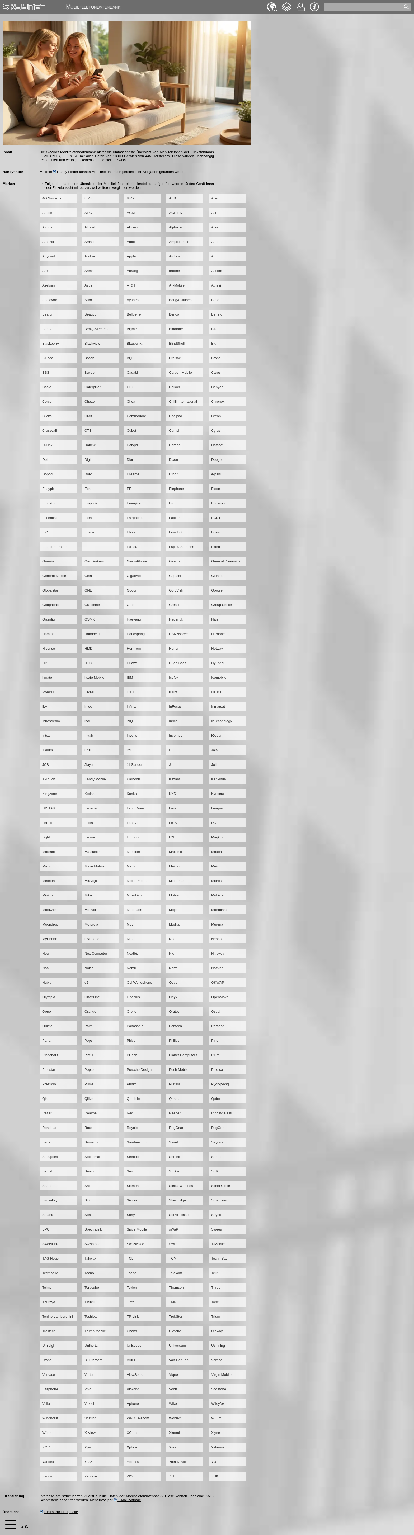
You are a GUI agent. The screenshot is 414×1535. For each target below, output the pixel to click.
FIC (45, 532)
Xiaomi (174, 1433)
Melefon (48, 881)
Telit (214, 1273)
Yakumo (217, 1447)
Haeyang (134, 619)
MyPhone (49, 939)
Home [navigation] (7, 6)
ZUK (214, 1476)
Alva (214, 227)
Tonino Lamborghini (57, 1316)
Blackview (92, 343)
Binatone (176, 329)
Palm (88, 1026)
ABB (172, 198)
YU (213, 1462)
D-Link (47, 445)
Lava (173, 808)
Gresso (174, 605)
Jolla (214, 765)
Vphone (133, 1404)
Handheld (92, 634)
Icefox (173, 677)
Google (217, 590)
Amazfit (48, 242)
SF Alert (175, 1171)
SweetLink (50, 1244)
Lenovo (132, 823)
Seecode (134, 1157)
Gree (131, 605)
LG (213, 823)
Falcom (175, 518)
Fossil (215, 532)
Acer (214, 198)
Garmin (48, 561)
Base (215, 300)
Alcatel (89, 227)
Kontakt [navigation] (301, 5)
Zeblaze (90, 1476)
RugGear (176, 1128)
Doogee (217, 460)
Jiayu (88, 765)
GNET (89, 590)
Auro (88, 300)
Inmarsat (218, 706)
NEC (130, 939)
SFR (214, 1171)
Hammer (49, 634)
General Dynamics (225, 561)
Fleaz (131, 532)
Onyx (173, 997)
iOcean (216, 736)
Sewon (132, 1171)
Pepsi (88, 1041)
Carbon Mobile (180, 372)
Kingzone (49, 794)
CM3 (88, 416)
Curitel (174, 431)
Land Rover (136, 808)
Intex (46, 736)
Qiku (45, 1099)
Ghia (88, 576)
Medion (132, 866)
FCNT (216, 518)
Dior (130, 460)
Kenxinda (218, 779)
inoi (87, 721)
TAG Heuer (51, 1258)
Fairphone (135, 518)
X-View (90, 1433)
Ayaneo (133, 300)
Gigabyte (134, 576)
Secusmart (92, 1157)
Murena (217, 924)
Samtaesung (137, 1142)
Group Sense (221, 605)
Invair (88, 736)
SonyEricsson (180, 1215)
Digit (88, 460)
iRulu (88, 750)
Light (46, 837)
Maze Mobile (94, 866)
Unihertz (91, 1346)
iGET (131, 692)
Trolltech (49, 1331)
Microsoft (218, 881)
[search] (364, 6)
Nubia (46, 982)
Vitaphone (50, 1389)
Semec (174, 1157)
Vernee (216, 1360)
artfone (174, 271)
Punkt (131, 1084)
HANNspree (178, 634)
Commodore (136, 416)
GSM (44, 156)
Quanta (175, 1099)
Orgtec (174, 1011)
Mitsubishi (134, 895)
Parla (46, 1041)
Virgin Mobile (221, 1375)
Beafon (47, 314)
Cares (216, 372)
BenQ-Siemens (96, 329)
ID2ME (89, 692)
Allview (132, 227)
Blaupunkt (134, 343)
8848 (88, 198)
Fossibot (175, 532)
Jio (171, 765)
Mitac (88, 895)
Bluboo (47, 358)
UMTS (55, 156)
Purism (174, 1084)
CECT (131, 387)
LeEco (47, 823)
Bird (214, 329)
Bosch (89, 358)
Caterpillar (92, 387)
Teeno (131, 1273)
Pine (214, 1041)
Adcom (47, 213)
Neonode (218, 939)
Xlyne (215, 1433)
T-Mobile (218, 1244)
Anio (214, 242)
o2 (86, 982)
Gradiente (92, 605)
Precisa (217, 1070)
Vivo (87, 1389)
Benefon (217, 314)
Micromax (176, 881)
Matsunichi (92, 852)
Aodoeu (90, 256)
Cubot (131, 431)
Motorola (91, 924)
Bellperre (134, 314)
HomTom (134, 648)
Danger (132, 445)
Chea (131, 401)
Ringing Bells (221, 1113)
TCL (130, 1258)
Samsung (91, 1142)
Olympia (48, 997)
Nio (171, 953)
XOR (46, 1447)
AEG (88, 213)
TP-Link (133, 1316)
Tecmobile (50, 1273)
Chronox (217, 401)
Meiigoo (175, 866)
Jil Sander (134, 765)
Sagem (47, 1142)
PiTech (132, 1055)
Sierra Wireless (181, 1186)
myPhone (91, 939)
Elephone (176, 489)
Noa (45, 968)
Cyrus (215, 431)
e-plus (216, 474)
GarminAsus (94, 561)
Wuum (216, 1418)
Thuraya (48, 1302)
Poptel (89, 1070)
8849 (131, 198)
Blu (213, 343)
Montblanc (219, 910)
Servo (89, 1171)
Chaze (89, 401)
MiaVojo (90, 881)
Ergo (172, 503)
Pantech (175, 1026)
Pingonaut (50, 1055)
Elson (215, 489)
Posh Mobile (178, 1070)
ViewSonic (135, 1375)
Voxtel (89, 1404)
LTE (65, 156)
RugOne (217, 1128)
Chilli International (183, 401)
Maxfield (175, 852)
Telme (47, 1287)
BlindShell (177, 343)
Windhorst (50, 1418)
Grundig (48, 619)
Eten (88, 518)
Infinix (131, 706)
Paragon (217, 1026)
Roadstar (49, 1128)
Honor (173, 648)
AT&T (131, 285)
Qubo (215, 1099)
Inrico (173, 721)
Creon (216, 416)
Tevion (132, 1287)
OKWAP (217, 982)
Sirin (88, 1200)
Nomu (131, 968)
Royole (132, 1128)
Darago (175, 445)
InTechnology (221, 721)
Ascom (216, 271)
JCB (45, 765)
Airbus (47, 227)
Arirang (132, 271)
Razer (47, 1113)
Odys (173, 982)
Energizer (134, 503)
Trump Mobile (95, 1331)
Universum (177, 1346)
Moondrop (50, 924)
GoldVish (176, 590)
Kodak (89, 794)
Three (215, 1287)
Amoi (131, 242)
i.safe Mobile (94, 677)
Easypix (48, 489)
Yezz (88, 1462)
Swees (216, 1229)
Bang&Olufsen (180, 300)
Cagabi (132, 372)
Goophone (50, 605)
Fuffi (87, 547)
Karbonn (133, 779)
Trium (215, 1316)
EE (129, 489)
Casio (46, 387)
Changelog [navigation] (286, 4)
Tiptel (131, 1302)
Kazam (174, 779)
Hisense (48, 648)
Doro (88, 474)
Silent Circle (220, 1186)
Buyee (89, 372)
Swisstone (92, 1244)
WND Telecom (138, 1418)
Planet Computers (183, 1055)
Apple (131, 256)
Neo (172, 939)
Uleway (217, 1331)
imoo (88, 706)
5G (76, 156)
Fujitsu (132, 547)
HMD (88, 648)
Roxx (88, 1128)
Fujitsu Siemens (181, 547)
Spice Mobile (137, 1229)
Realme (90, 1113)
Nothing (217, 968)
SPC (45, 1229)
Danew (90, 445)
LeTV (173, 823)
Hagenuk (176, 619)
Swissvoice (135, 1244)
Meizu (216, 866)
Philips (174, 1041)
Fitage (89, 532)
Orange (90, 1011)
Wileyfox (217, 1404)
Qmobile (133, 1099)
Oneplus (133, 997)
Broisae (175, 358)
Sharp (47, 1186)
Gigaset (175, 576)
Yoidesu (133, 1462)
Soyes (216, 1215)
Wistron (90, 1418)
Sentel (47, 1171)
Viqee (173, 1375)
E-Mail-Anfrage (127, 1500)
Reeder (175, 1113)
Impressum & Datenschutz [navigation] (314, 6)
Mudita (174, 924)
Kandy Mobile (95, 779)
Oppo (46, 1011)
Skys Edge (177, 1200)
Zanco (47, 1476)
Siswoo (132, 1200)
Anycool (48, 256)
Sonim (89, 1215)
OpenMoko (219, 997)
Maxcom (133, 852)
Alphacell (176, 227)
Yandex (48, 1462)
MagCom (218, 837)
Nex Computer (95, 953)
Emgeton (49, 503)
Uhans (132, 1331)
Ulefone (175, 1331)
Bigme (132, 329)
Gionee (217, 576)
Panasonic (135, 1026)
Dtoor (173, 474)
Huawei (132, 663)
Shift (88, 1186)
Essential (49, 518)
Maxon (216, 852)
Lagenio (90, 808)
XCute (132, 1433)
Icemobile (218, 677)
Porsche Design (139, 1070)
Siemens (133, 1186)
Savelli (174, 1142)
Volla (46, 1404)
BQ (129, 358)
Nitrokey (217, 953)
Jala (214, 750)
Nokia (88, 968)
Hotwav (217, 648)
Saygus (217, 1142)
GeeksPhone (137, 561)
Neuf (46, 953)
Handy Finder (65, 172)
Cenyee (217, 387)
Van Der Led (179, 1360)
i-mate (47, 677)
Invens (132, 736)
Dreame (133, 474)
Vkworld (133, 1389)
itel (129, 750)
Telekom (175, 1273)
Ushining (218, 1346)
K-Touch (48, 779)
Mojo (173, 910)
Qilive (88, 1099)
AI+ (214, 213)
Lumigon (133, 837)
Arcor (215, 256)
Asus (88, 285)
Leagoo (217, 808)
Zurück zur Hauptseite (59, 1512)
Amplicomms (179, 242)
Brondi (216, 358)
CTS (88, 431)
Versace (48, 1375)
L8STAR (48, 808)
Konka (132, 794)
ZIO (130, 1476)
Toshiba (90, 1316)
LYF (172, 837)
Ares (45, 271)
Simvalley (49, 1200)
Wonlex (175, 1418)
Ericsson (218, 503)
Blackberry (50, 343)
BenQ (46, 329)
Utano (47, 1360)
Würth (47, 1433)
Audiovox (49, 300)
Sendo (216, 1157)
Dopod (47, 474)
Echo (88, 489)
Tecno (89, 1273)
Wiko (173, 1404)
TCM (173, 1258)
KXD (172, 794)
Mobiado (175, 895)
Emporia (91, 503)
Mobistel (217, 895)
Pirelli (88, 1055)
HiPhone (218, 634)
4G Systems (52, 198)
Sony (131, 1215)
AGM (131, 213)
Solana (47, 1215)
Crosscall (49, 431)
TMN (173, 1302)
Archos (174, 256)
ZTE (172, 1476)
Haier (215, 619)
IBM (130, 677)
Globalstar (50, 590)
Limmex (90, 837)
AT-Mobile (177, 285)
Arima (89, 271)
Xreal (173, 1447)
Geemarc (176, 561)
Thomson (176, 1287)
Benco (174, 314)
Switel (173, 1244)
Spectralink (93, 1229)
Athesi (216, 285)
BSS (45, 372)
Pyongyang (220, 1084)
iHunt (173, 692)
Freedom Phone (55, 547)
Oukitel (47, 1026)
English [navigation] (272, 4)
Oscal (215, 1011)
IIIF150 (216, 692)
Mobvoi (90, 910)
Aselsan (48, 285)
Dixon (173, 460)
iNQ (130, 721)
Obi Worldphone (139, 982)
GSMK (89, 619)
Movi (130, 924)
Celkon (174, 387)
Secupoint (50, 1157)
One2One (92, 997)
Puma (89, 1084)
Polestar (48, 1070)
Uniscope (134, 1346)
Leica (88, 823)
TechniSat (219, 1258)
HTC (88, 663)
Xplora (132, 1447)
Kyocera (217, 794)
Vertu (88, 1375)
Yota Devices (179, 1462)
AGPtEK (175, 213)
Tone (215, 1302)
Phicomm (134, 1041)
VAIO (131, 1360)
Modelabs (134, 910)
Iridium (47, 750)
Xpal (88, 1447)
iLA (44, 706)
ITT (171, 750)
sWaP (173, 1229)
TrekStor (175, 1316)
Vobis (173, 1389)
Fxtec (215, 547)
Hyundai (217, 663)
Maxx (46, 866)
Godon (132, 590)
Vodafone (218, 1389)
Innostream (51, 721)
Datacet (217, 445)
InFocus (175, 706)
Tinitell (89, 1302)
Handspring (136, 634)
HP (44, 663)
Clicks (47, 416)
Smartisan (219, 1200)
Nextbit (132, 953)
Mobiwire (49, 910)
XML (209, 1496)
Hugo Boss (177, 663)
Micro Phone (137, 881)
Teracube (91, 1287)
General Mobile (54, 576)
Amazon (90, 242)
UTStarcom (93, 1360)
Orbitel (132, 1011)
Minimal (48, 895)
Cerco (47, 401)
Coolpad (175, 416)
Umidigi (48, 1346)
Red (130, 1113)
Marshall (48, 852)
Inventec (175, 736)
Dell (45, 460)
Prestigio (49, 1084)
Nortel (173, 968)
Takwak (90, 1258)
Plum (215, 1055)
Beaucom (91, 314)
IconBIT (48, 692)
